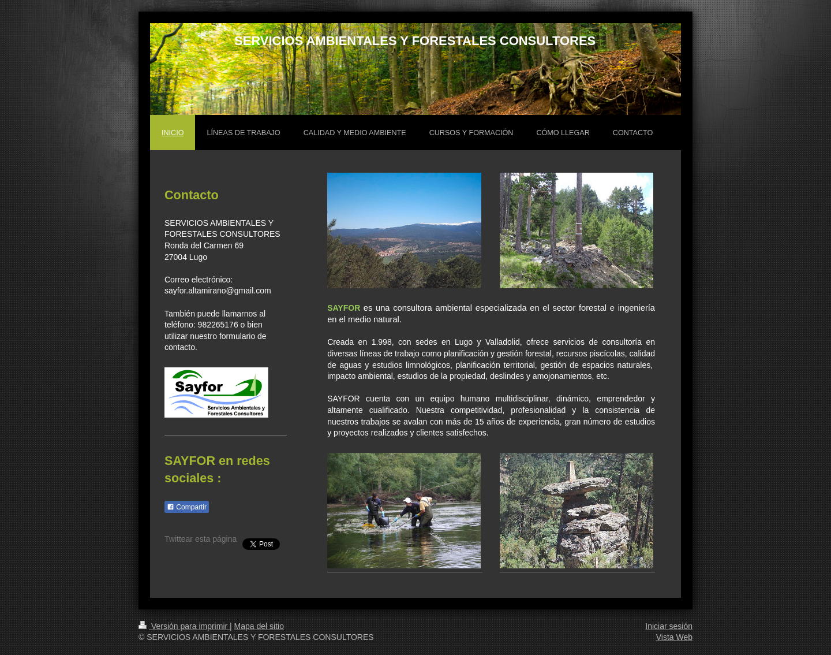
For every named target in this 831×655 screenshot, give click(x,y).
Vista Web (674, 637)
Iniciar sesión (668, 626)
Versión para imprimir (184, 626)
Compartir (187, 507)
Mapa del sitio (259, 626)
